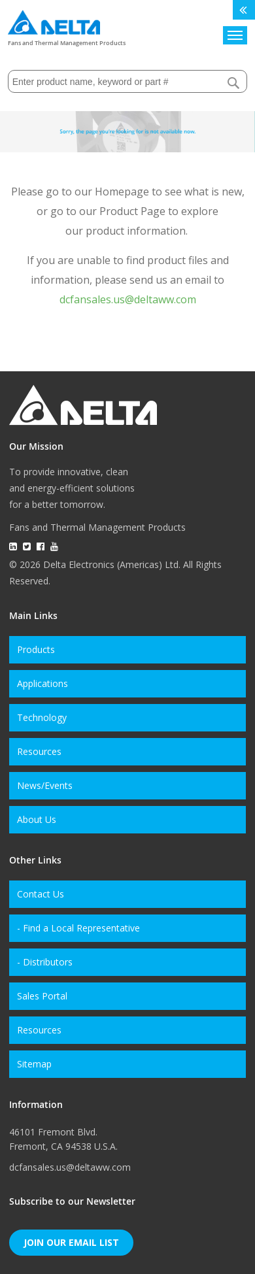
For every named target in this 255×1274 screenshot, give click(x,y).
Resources (39, 751)
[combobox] (128, 81)
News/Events (45, 785)
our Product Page (122, 211)
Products (36, 649)
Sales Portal (42, 996)
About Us (36, 819)
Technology (42, 717)
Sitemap (34, 1064)
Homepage (122, 191)
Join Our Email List (71, 1242)
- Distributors (45, 962)
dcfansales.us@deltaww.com (128, 299)
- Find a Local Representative (78, 928)
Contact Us (40, 894)
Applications (42, 683)
